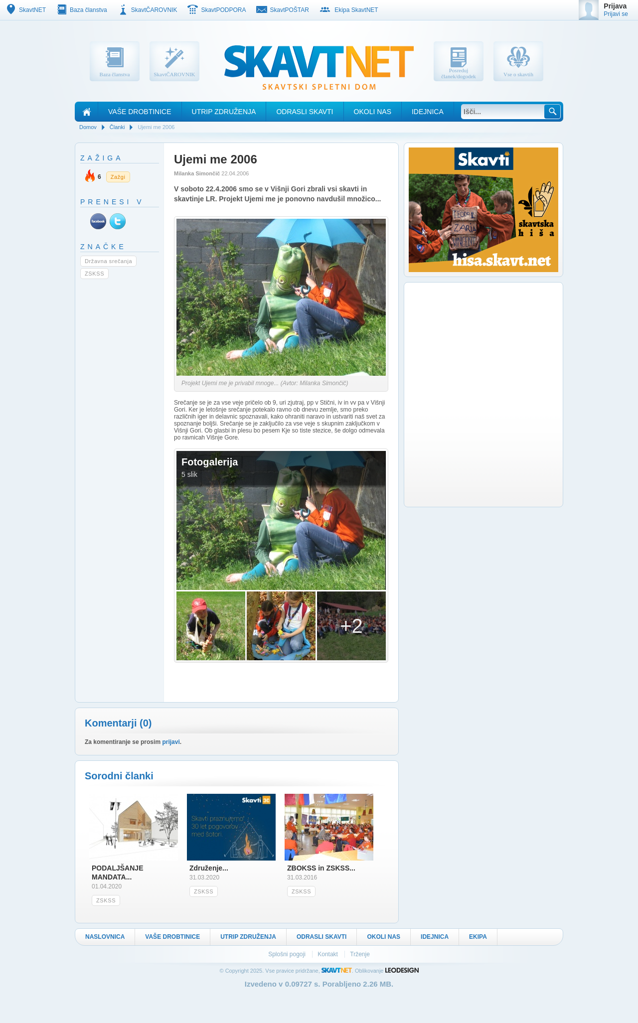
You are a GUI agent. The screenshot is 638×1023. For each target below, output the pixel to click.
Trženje (360, 954)
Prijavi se (616, 13)
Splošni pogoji (287, 954)
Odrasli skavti (304, 112)
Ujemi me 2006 (156, 127)
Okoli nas (372, 112)
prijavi (170, 741)
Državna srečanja (108, 261)
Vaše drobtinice (139, 112)
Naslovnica (105, 936)
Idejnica (428, 112)
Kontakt (328, 954)
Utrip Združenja (224, 112)
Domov (88, 127)
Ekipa (478, 936)
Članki (117, 127)
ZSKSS (94, 274)
